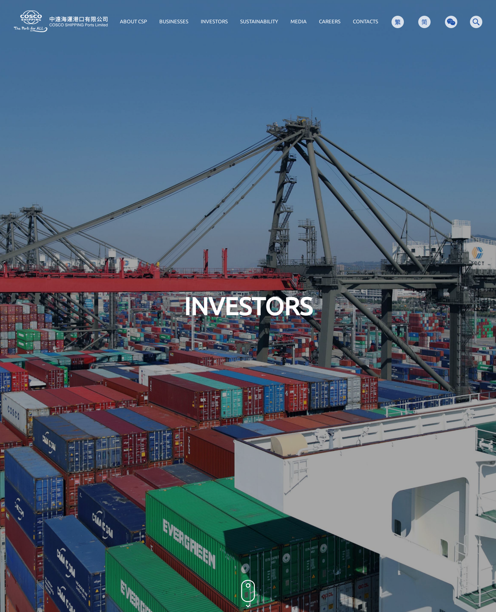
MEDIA (298, 21)
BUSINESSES (173, 21)
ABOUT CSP (133, 21)
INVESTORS (214, 21)
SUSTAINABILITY (259, 21)
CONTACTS (365, 21)
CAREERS (329, 21)
